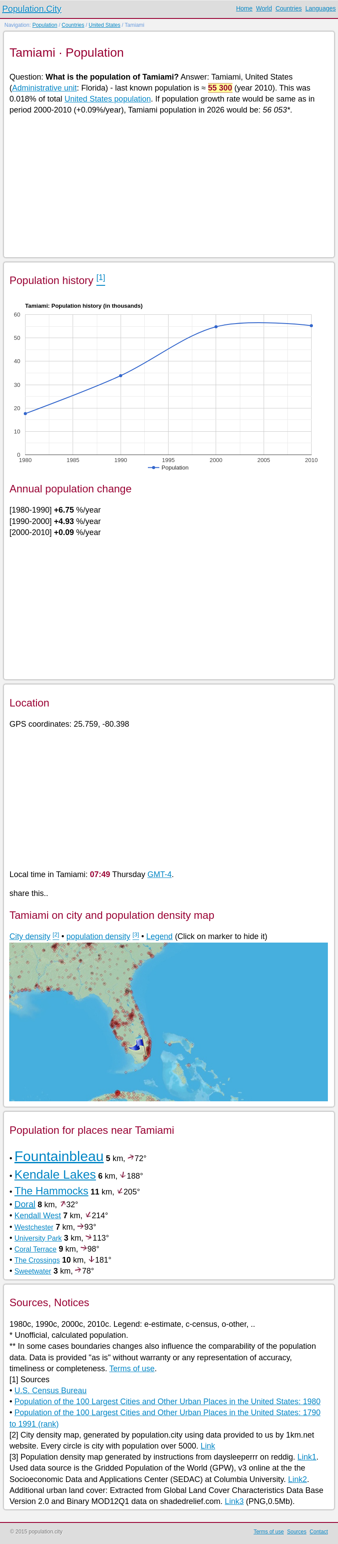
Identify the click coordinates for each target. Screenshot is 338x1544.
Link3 (234, 1501)
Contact (319, 1532)
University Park (38, 1238)
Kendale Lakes (55, 1174)
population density (98, 936)
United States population (108, 99)
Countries (289, 8)
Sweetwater (33, 1271)
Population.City (32, 9)
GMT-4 (159, 874)
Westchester (34, 1227)
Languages (320, 8)
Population (44, 25)
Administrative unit (44, 88)
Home (244, 8)
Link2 (297, 1479)
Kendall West (38, 1215)
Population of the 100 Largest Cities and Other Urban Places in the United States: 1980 (167, 1401)
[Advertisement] (168, 185)
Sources (296, 1532)
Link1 (307, 1457)
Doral (25, 1204)
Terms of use (131, 1368)
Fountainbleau (59, 1156)
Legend (159, 936)
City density (29, 936)
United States (104, 25)
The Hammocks (51, 1191)
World (264, 8)
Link (208, 1446)
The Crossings (37, 1260)
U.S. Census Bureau (51, 1390)
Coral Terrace (36, 1249)
